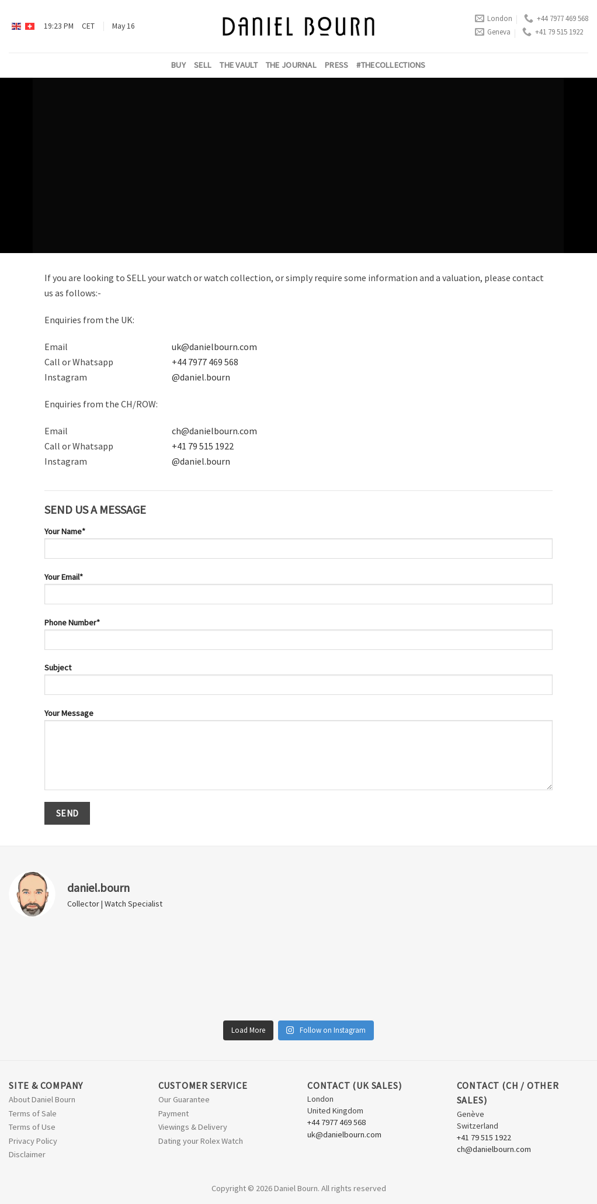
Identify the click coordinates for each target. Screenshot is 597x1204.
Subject (298, 682)
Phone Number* (298, 637)
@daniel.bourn (201, 377)
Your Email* (298, 592)
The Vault (239, 65)
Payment (173, 1113)
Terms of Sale (33, 1113)
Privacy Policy (33, 1141)
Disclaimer (27, 1154)
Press (336, 65)
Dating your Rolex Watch (200, 1141)
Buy (178, 65)
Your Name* (298, 546)
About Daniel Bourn (42, 1099)
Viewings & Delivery (192, 1127)
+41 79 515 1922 (552, 31)
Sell (202, 65)
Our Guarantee (184, 1099)
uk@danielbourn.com (214, 346)
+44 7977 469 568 (556, 18)
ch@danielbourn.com (214, 431)
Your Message (298, 753)
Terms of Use (32, 1127)
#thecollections (390, 65)
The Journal (291, 65)
